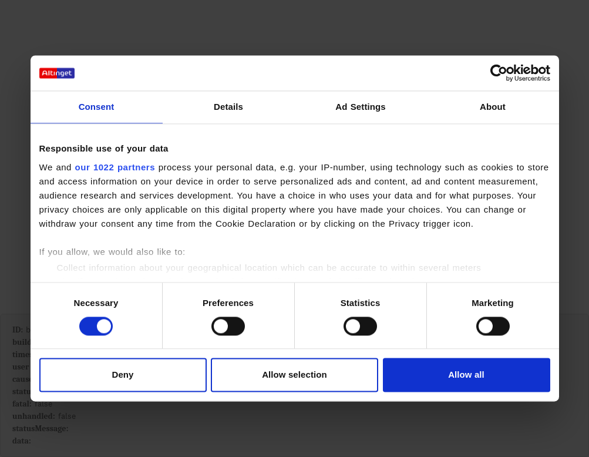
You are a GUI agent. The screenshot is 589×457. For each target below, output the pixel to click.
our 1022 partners (115, 167)
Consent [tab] (97, 107)
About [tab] (493, 107)
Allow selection (294, 375)
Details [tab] (228, 107)
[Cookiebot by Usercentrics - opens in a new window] (498, 73)
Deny (122, 375)
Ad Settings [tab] (360, 107)
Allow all (466, 375)
